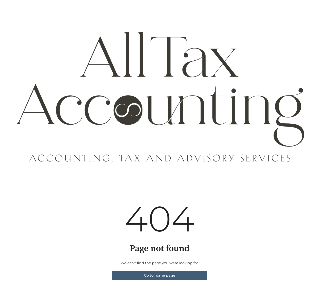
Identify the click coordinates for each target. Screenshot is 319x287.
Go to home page (159, 275)
